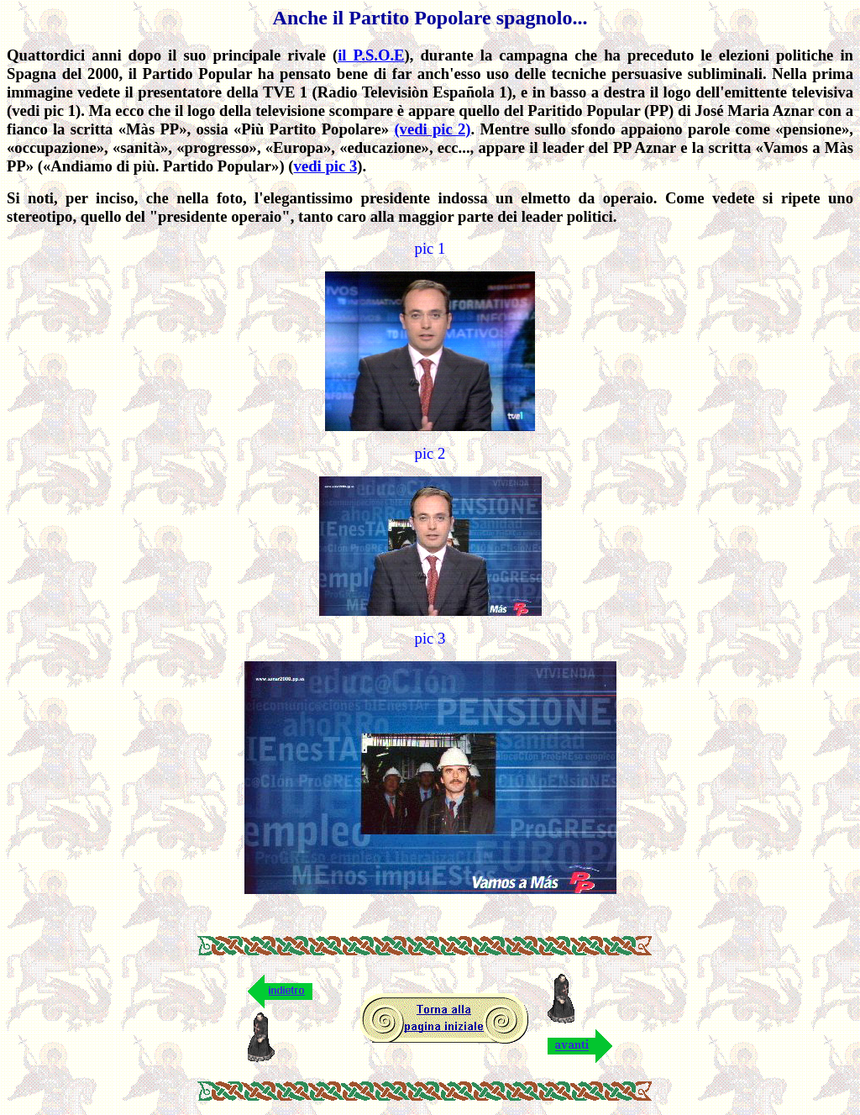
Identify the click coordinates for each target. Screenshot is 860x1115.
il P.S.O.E (371, 55)
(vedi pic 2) (432, 129)
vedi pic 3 (326, 166)
